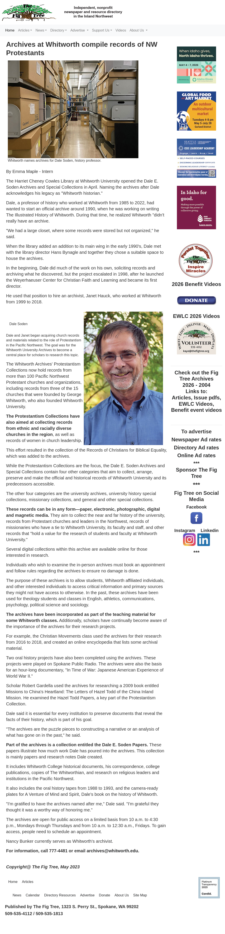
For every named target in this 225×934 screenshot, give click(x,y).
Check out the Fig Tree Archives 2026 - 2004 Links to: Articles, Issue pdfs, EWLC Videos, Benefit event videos (196, 391)
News (17, 895)
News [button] (39, 30)
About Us (121, 895)
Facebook (196, 507)
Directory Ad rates (196, 447)
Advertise (87, 895)
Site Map (140, 895)
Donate (104, 895)
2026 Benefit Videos (196, 284)
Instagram (184, 530)
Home (10, 30)
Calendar (33, 895)
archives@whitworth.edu (112, 850)
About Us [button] (137, 30)
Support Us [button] (100, 30)
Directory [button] (57, 30)
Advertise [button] (78, 30)
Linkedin (209, 530)
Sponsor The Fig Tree (196, 473)
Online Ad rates (196, 455)
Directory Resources (60, 895)
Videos (121, 30)
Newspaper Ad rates (196, 439)
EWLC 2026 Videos (196, 316)
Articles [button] (23, 30)
